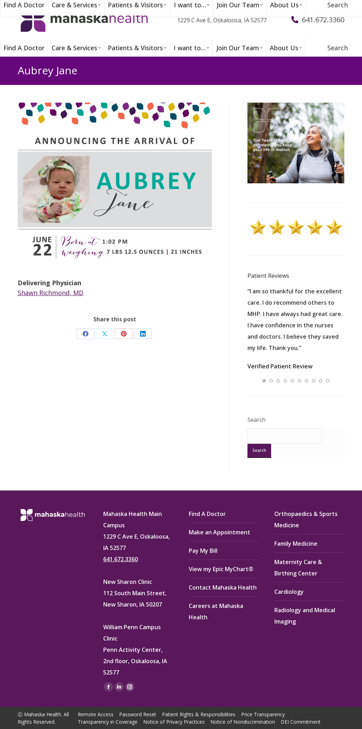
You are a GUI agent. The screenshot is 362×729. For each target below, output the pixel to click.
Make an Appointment (219, 532)
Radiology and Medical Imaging (304, 615)
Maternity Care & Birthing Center (298, 567)
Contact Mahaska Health (223, 587)
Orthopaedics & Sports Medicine (306, 519)
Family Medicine (295, 543)
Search (256, 420)
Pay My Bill (203, 551)
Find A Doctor (207, 514)
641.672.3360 (120, 559)
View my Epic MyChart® (221, 569)
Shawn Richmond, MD (50, 292)
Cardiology (289, 592)
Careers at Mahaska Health (216, 611)
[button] (264, 381)
